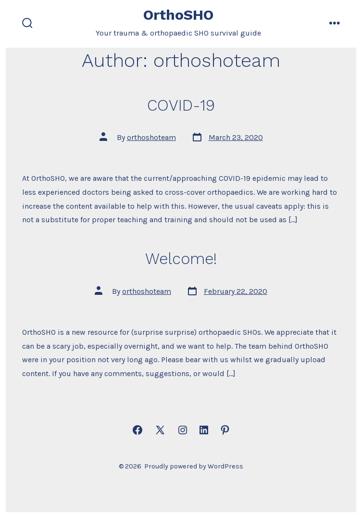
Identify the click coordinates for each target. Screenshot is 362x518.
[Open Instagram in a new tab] (182, 430)
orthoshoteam (151, 137)
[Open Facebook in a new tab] (137, 430)
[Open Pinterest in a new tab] (225, 430)
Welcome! (181, 259)
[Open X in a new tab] (160, 430)
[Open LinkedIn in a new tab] (203, 430)
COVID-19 (181, 105)
